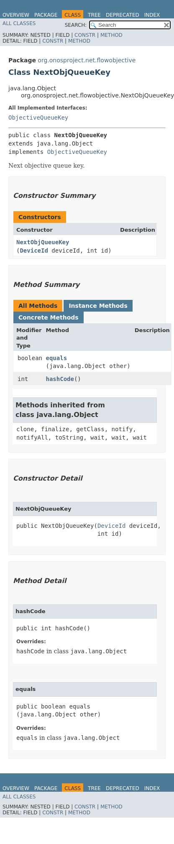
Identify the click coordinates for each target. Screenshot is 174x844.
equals (56, 358)
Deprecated (122, 15)
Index (152, 15)
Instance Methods (98, 305)
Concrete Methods (48, 317)
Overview (16, 15)
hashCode (60, 379)
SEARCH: (76, 25)
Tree (94, 15)
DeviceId (34, 250)
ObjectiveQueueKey (38, 117)
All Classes (19, 23)
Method (111, 35)
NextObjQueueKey (42, 242)
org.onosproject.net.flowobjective (87, 60)
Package (45, 15)
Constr (84, 35)
